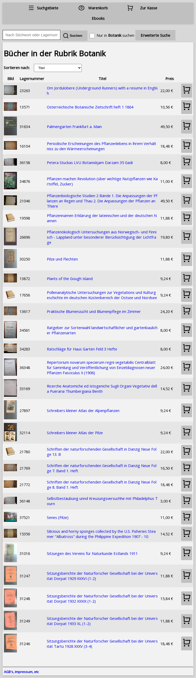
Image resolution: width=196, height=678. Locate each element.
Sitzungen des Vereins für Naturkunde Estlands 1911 (92, 553)
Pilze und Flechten (62, 259)
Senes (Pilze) (57, 517)
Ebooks (98, 18)
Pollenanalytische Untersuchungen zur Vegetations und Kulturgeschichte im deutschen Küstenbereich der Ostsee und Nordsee (102, 295)
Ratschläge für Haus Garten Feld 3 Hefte (82, 349)
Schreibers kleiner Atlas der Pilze (75, 432)
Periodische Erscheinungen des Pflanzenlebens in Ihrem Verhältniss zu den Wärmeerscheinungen (101, 146)
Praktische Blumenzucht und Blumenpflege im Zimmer (94, 311)
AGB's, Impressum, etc (21, 671)
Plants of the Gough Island (70, 278)
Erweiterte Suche (155, 35)
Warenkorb (98, 7)
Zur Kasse (148, 7)
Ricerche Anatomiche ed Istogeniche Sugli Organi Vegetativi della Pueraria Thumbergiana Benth (102, 388)
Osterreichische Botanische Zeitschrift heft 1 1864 (90, 107)
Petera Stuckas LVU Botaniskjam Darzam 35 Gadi (90, 162)
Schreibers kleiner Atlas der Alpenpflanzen (83, 410)
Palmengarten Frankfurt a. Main (74, 126)
